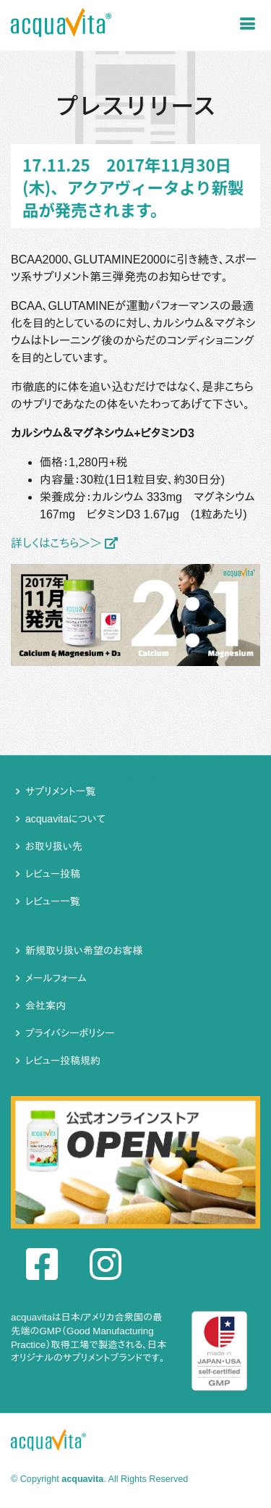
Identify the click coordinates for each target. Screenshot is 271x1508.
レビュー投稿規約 (62, 1061)
